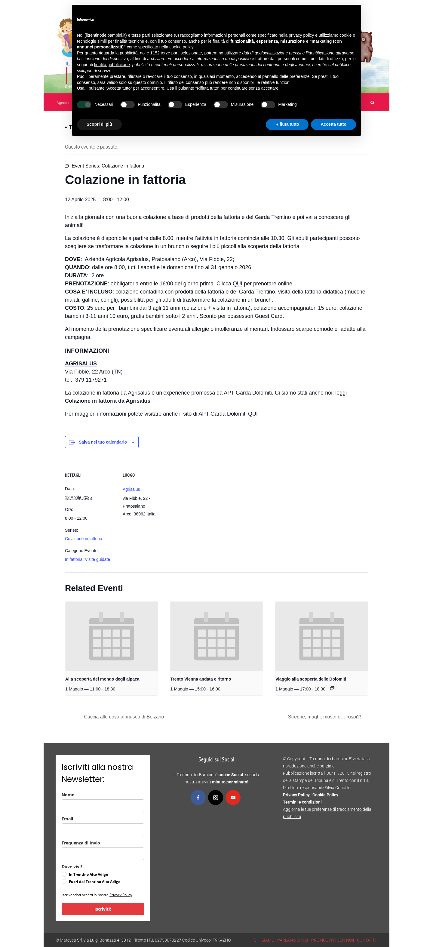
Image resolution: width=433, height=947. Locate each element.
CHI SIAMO (264, 940)
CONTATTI (366, 940)
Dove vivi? (72, 866)
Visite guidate (97, 559)
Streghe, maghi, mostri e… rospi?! (325, 716)
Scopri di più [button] (99, 124)
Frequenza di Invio (81, 843)
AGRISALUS (81, 364)
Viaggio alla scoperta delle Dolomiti (310, 679)
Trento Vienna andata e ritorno (200, 679)
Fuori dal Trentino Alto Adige (94, 881)
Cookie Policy (325, 794)
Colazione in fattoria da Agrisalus (107, 401)
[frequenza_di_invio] (103, 853)
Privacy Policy (120, 894)
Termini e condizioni (302, 802)
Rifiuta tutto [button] (287, 124)
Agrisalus (131, 489)
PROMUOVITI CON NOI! (332, 940)
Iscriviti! (102, 909)
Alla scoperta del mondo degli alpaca (102, 679)
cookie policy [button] (181, 47)
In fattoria (73, 559)
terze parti (170, 53)
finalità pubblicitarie (112, 64)
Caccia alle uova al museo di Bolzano (123, 716)
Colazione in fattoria (83, 538)
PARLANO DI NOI (292, 940)
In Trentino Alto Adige (88, 874)
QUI (237, 284)
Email (67, 819)
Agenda (63, 102)
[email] (103, 829)
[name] (103, 805)
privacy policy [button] (301, 35)
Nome (68, 795)
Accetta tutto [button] (333, 124)
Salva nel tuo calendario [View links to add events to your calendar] (103, 442)
